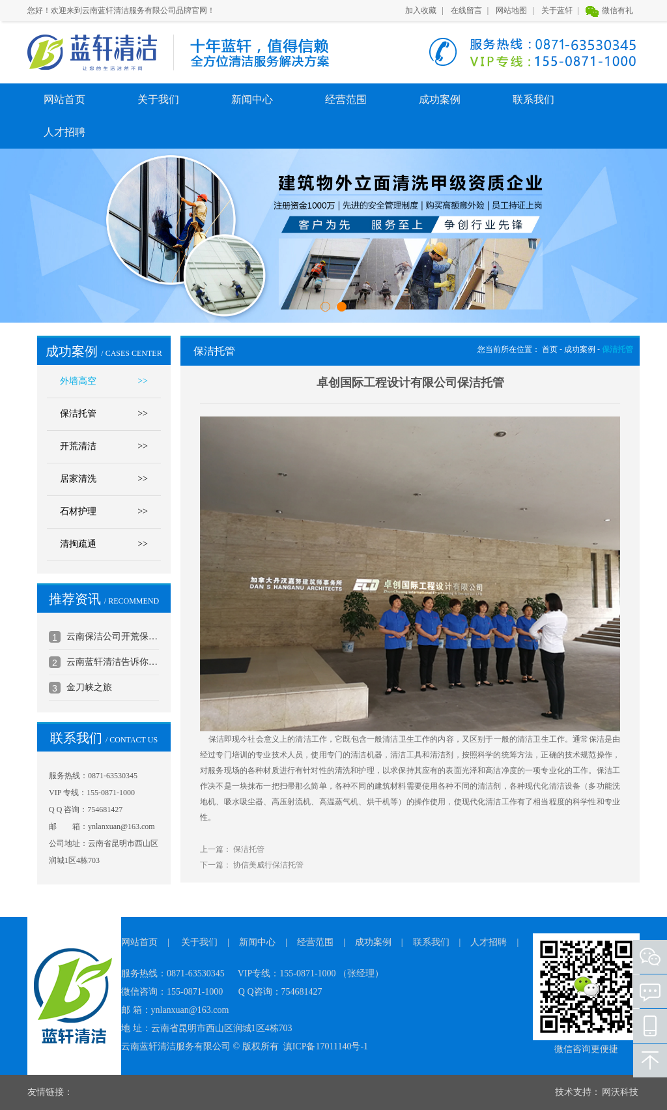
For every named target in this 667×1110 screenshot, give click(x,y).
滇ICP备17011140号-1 (325, 1046)
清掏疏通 (104, 544)
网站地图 (511, 10)
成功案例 (440, 99)
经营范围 (346, 99)
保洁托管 (104, 414)
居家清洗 (104, 479)
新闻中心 (252, 99)
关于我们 (158, 99)
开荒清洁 (104, 446)
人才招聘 (64, 132)
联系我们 (533, 99)
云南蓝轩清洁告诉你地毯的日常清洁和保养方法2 (112, 662)
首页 (550, 349)
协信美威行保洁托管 (268, 864)
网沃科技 (620, 1092)
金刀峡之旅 (89, 687)
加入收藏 (420, 10)
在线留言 (466, 10)
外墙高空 (104, 381)
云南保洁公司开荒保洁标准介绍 (112, 636)
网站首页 (64, 99)
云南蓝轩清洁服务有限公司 (92, 52)
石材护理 (104, 511)
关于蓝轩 (557, 10)
